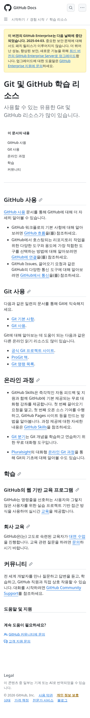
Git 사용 (17, 291)
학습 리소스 (58, 19)
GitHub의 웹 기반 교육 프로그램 (41, 490)
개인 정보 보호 (67, 695)
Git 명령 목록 (23, 364)
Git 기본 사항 (23, 318)
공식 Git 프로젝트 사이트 (33, 350)
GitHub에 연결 (24, 257)
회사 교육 (17, 526)
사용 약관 (46, 695)
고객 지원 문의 (17, 641)
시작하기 (18, 19)
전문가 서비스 (43, 700)
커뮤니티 (18, 564)
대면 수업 (77, 536)
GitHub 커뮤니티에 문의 (24, 634)
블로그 (62, 700)
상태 (7, 700)
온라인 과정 (22, 380)
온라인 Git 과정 (61, 452)
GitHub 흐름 (34, 233)
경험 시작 (37, 19)
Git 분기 (18, 436)
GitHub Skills (35, 427)
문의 (76, 542)
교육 (45, 511)
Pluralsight (21, 452)
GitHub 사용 (23, 200)
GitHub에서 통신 (34, 275)
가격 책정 (21, 700)
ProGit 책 (20, 357)
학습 (12, 474)
